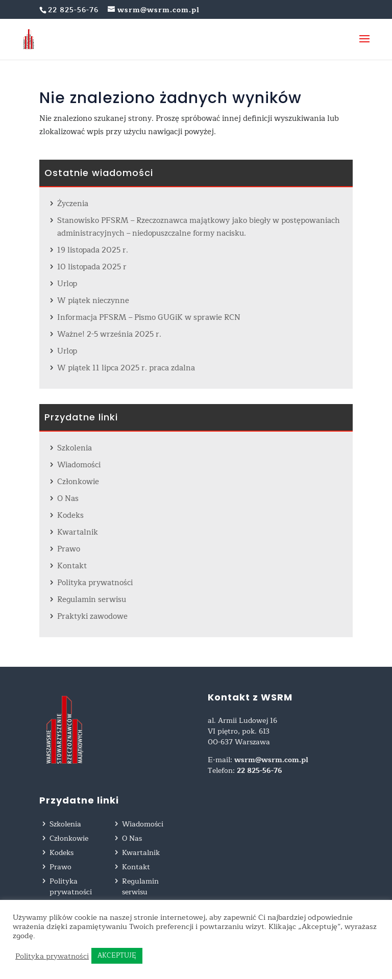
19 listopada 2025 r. (92, 250)
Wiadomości (79, 465)
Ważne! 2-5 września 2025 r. (109, 334)
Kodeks (70, 515)
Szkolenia (74, 448)
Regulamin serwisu (91, 599)
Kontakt (72, 566)
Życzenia (72, 203)
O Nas (68, 498)
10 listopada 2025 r (92, 267)
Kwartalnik (77, 532)
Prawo (68, 549)
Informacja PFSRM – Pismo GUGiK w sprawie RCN (148, 317)
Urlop (67, 284)
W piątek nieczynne (93, 300)
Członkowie (78, 481)
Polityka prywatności (95, 582)
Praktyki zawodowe (92, 616)
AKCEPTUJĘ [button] (116, 955)
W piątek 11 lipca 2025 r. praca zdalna (126, 368)
